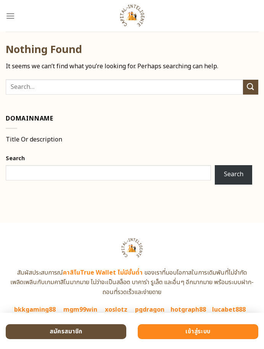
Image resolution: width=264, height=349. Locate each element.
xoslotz (116, 309)
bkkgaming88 (35, 309)
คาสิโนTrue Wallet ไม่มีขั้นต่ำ (103, 272)
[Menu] (10, 15)
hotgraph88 (188, 309)
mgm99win (80, 309)
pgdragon (149, 309)
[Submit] (250, 87)
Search (15, 158)
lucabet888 (229, 309)
